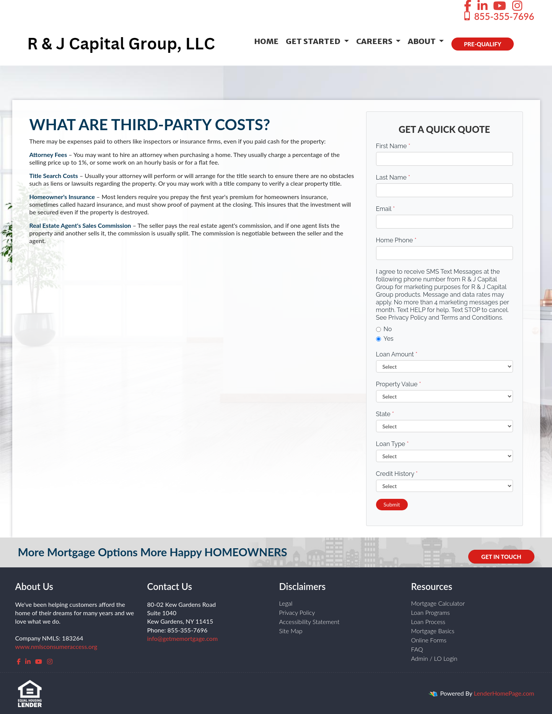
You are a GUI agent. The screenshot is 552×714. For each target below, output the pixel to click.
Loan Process (428, 621)
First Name (393, 146)
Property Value (398, 384)
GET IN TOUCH (501, 556)
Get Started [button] (314, 41)
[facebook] (19, 661)
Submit (392, 504)
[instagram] (49, 661)
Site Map (291, 630)
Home (266, 41)
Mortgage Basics (432, 630)
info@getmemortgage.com (182, 638)
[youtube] (38, 661)
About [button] (422, 41)
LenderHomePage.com (504, 693)
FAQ (417, 649)
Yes (385, 338)
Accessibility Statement (309, 621)
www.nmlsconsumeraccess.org (56, 646)
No (384, 329)
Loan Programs (430, 612)
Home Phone (396, 240)
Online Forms (429, 640)
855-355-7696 (498, 16)
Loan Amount (397, 354)
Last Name (393, 177)
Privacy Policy (297, 612)
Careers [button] (375, 41)
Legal (286, 603)
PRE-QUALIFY (483, 44)
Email (385, 208)
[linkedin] (28, 661)
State (385, 414)
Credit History (397, 473)
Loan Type (392, 444)
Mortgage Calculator (438, 603)
